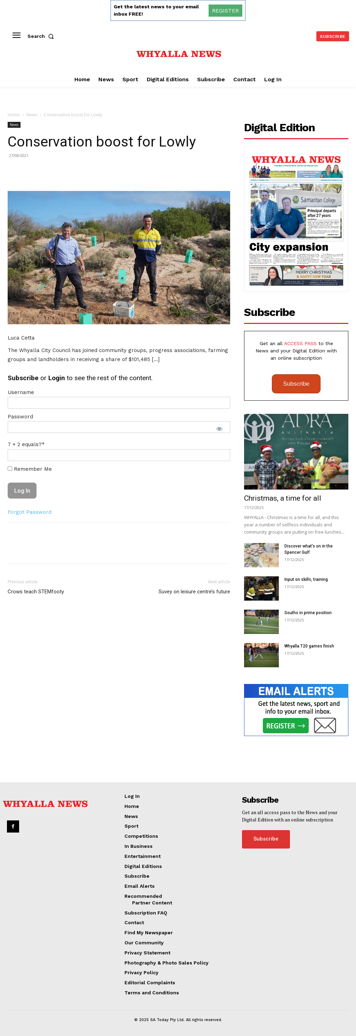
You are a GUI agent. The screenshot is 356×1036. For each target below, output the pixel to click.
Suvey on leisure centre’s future (194, 591)
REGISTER (225, 10)
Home (14, 115)
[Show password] (219, 428)
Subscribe (296, 384)
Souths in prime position (308, 612)
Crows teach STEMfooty (36, 591)
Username (21, 392)
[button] (42, 36)
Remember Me (30, 469)
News (31, 115)
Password (20, 416)
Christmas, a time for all (282, 498)
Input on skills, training (306, 579)
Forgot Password (29, 512)
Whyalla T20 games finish (309, 646)
